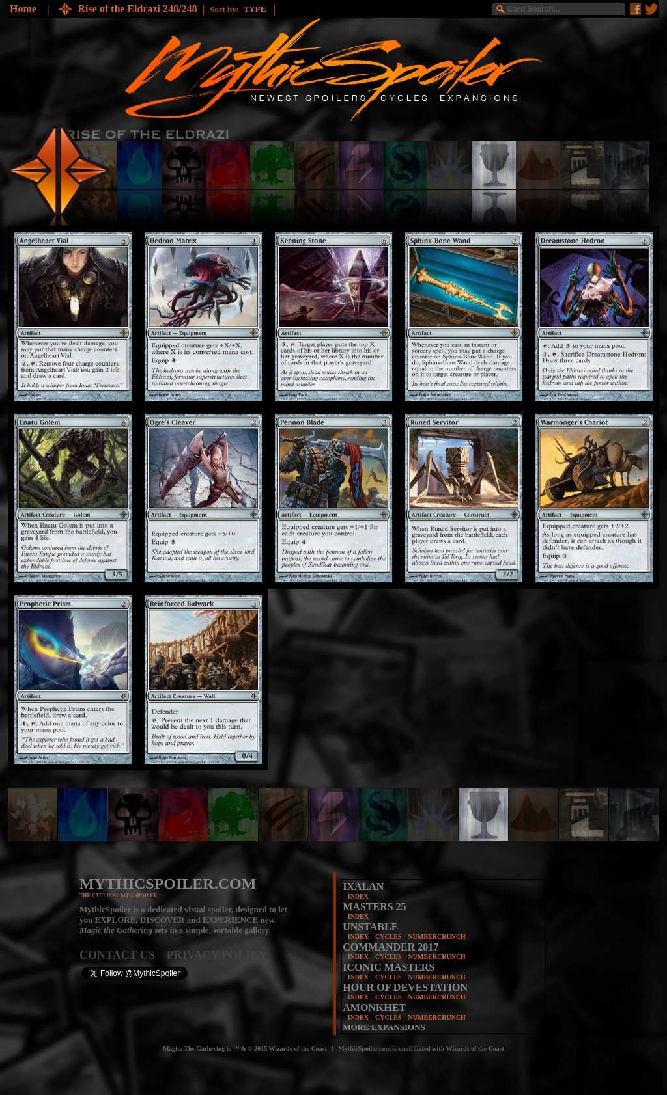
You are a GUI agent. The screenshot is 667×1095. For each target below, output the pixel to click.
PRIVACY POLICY (217, 955)
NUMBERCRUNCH (437, 936)
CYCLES (388, 936)
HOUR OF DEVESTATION (405, 987)
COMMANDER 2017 (390, 947)
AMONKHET (374, 1007)
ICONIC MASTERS (388, 967)
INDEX (358, 896)
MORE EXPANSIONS (384, 1027)
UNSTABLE (370, 926)
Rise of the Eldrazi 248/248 (137, 8)
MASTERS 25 (374, 906)
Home (23, 8)
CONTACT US (123, 955)
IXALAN (363, 886)
